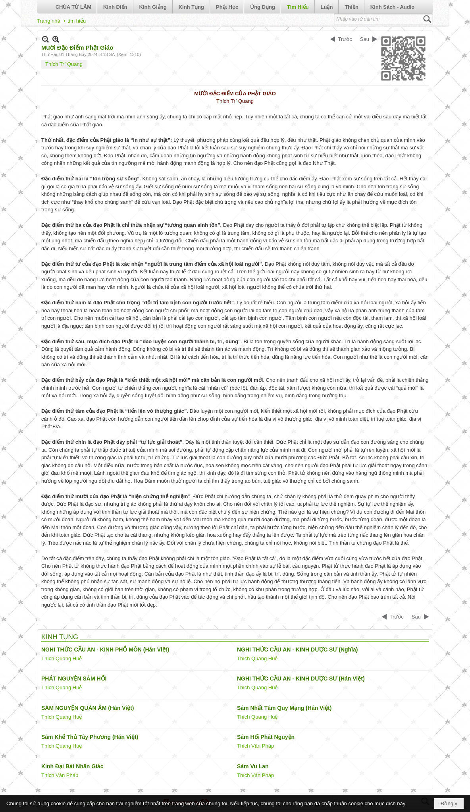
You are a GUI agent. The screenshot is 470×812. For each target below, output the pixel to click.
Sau (364, 39)
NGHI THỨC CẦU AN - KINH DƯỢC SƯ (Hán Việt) (301, 678)
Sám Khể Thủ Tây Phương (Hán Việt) (89, 737)
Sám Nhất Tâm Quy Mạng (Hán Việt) (284, 708)
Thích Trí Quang (64, 64)
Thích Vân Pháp (255, 746)
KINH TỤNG (59, 637)
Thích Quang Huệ (61, 658)
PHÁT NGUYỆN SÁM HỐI (73, 678)
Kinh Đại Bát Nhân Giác (72, 766)
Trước (345, 39)
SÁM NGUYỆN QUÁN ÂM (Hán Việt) (87, 708)
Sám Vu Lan (253, 766)
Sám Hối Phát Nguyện (266, 737)
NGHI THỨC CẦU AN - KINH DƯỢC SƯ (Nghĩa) (297, 649)
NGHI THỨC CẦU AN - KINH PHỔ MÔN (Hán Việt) (105, 649)
